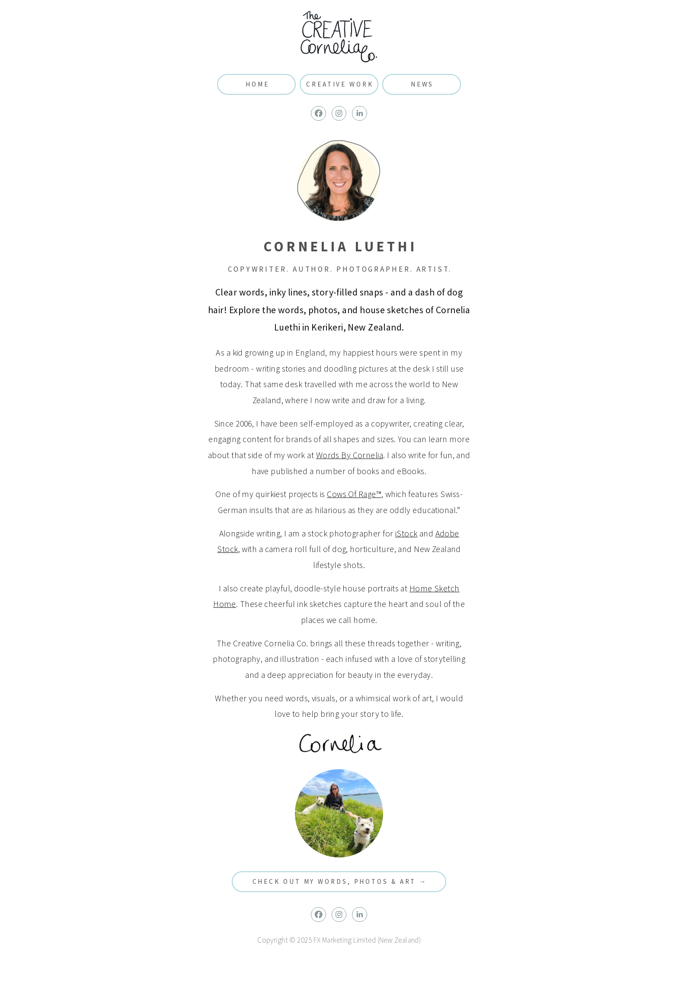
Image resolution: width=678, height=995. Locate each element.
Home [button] (257, 84)
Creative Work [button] (340, 84)
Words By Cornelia (349, 455)
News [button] (422, 84)
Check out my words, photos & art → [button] (340, 881)
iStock (406, 533)
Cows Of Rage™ (354, 494)
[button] (318, 113)
